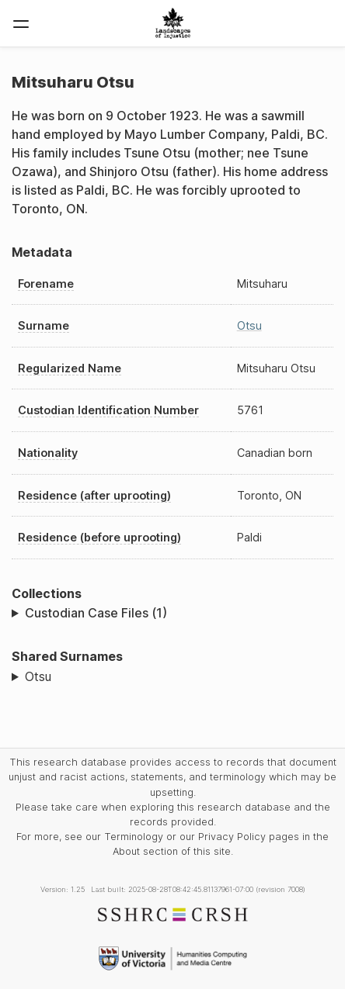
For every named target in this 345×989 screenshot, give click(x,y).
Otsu (249, 325)
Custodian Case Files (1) (96, 613)
